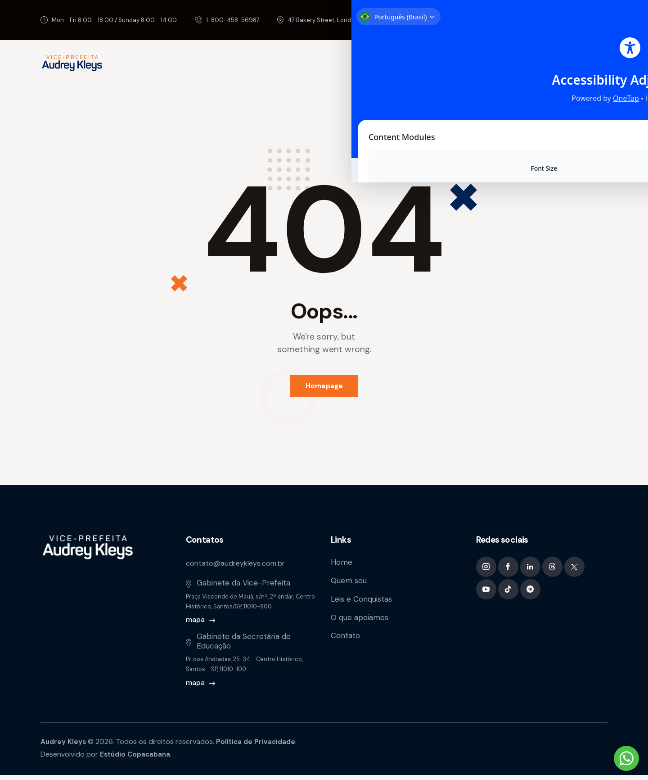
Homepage (324, 388)
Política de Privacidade (259, 746)
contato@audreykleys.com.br (238, 568)
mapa (195, 625)
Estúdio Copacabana (137, 759)
